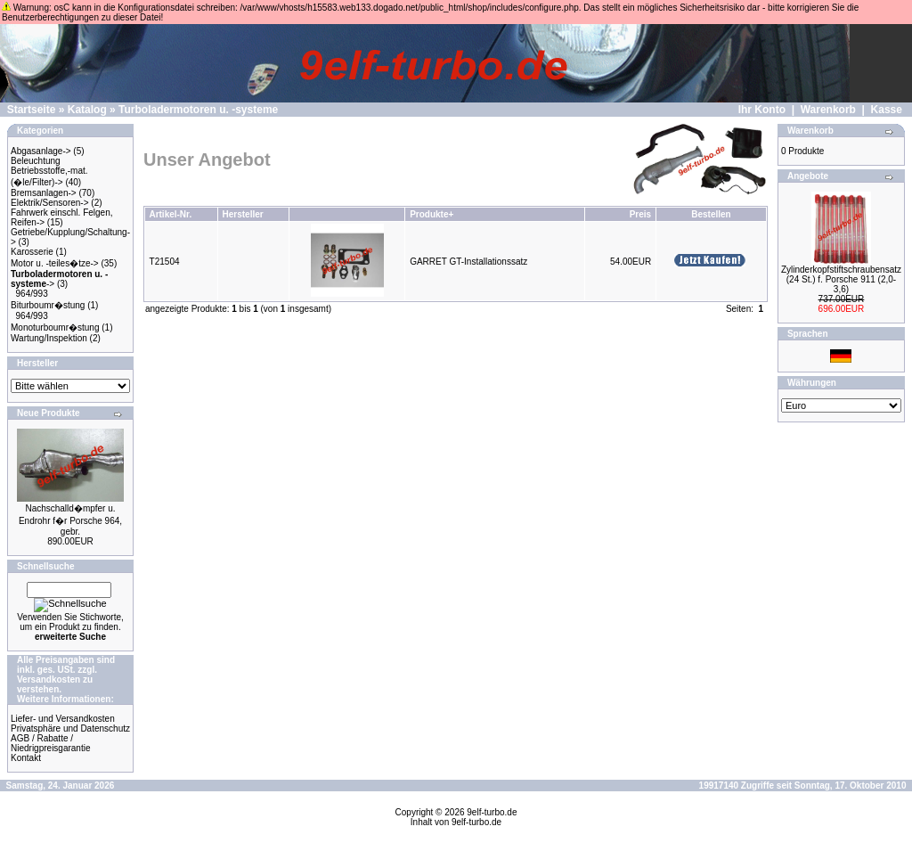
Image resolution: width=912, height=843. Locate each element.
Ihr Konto (762, 109)
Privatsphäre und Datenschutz (70, 728)
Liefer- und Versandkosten (63, 719)
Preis (640, 214)
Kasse (886, 109)
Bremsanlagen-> (44, 193)
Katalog (87, 109)
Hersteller (243, 214)
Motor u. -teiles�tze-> (55, 263)
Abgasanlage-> (41, 151)
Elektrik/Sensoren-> (50, 203)
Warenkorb (828, 109)
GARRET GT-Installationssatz (468, 261)
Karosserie (32, 252)
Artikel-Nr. (170, 214)
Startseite (31, 109)
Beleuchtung (36, 161)
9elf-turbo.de (492, 812)
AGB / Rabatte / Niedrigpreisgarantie (51, 743)
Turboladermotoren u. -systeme (198, 109)
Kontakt (26, 758)
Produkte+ (431, 214)
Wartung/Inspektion (49, 338)
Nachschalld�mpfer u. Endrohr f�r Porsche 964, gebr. (70, 519)
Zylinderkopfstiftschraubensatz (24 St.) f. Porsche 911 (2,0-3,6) (841, 279)
